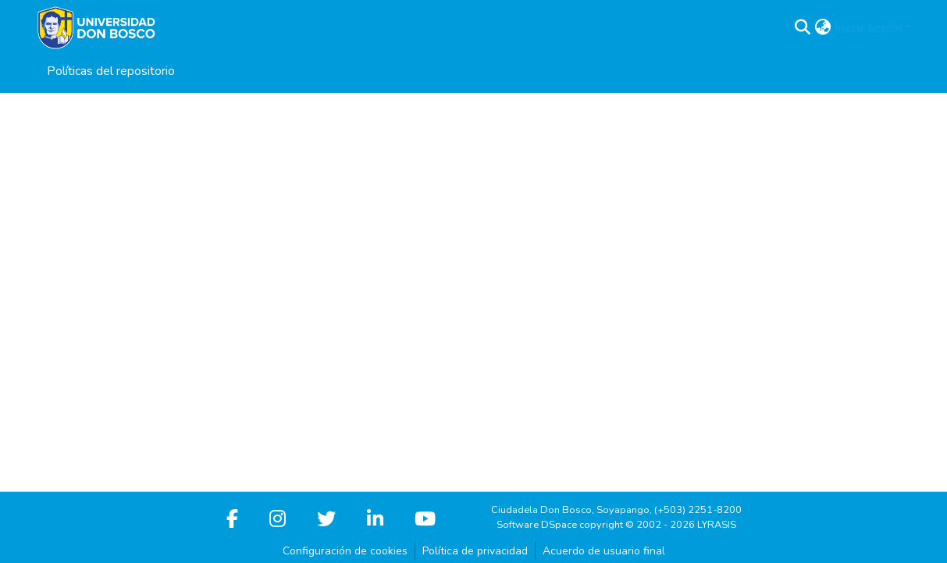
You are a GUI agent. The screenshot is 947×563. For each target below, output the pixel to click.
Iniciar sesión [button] (870, 28)
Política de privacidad (475, 550)
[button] (803, 28)
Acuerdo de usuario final (604, 550)
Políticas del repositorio (111, 71)
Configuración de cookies (345, 550)
